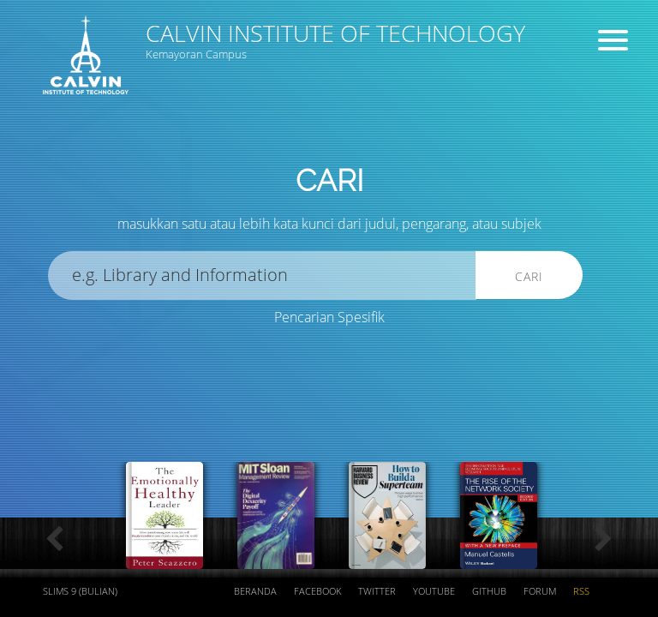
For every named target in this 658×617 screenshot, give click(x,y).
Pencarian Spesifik (329, 317)
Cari (529, 276)
